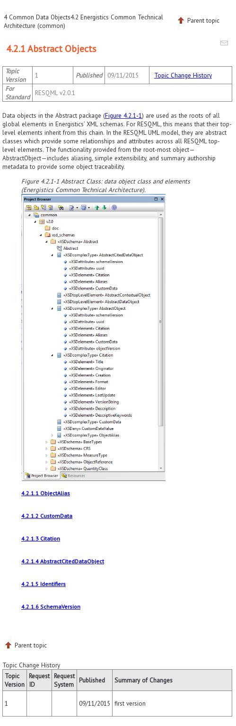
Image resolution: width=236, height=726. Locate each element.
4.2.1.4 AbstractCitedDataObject (62, 561)
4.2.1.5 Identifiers (43, 583)
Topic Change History (183, 75)
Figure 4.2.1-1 (123, 115)
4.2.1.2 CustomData (46, 515)
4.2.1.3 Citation (40, 538)
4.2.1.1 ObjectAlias (45, 493)
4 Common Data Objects (37, 17)
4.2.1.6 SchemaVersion (50, 606)
